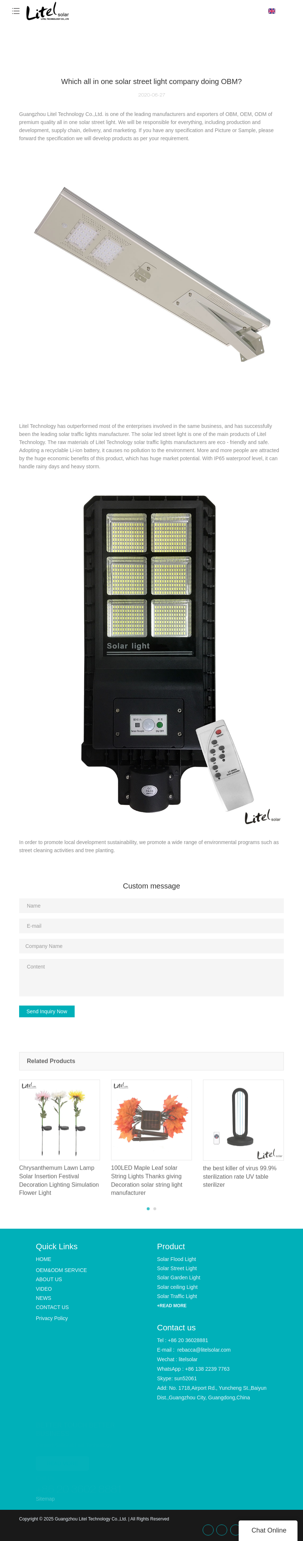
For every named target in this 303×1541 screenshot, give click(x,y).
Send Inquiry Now (46, 1011)
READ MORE (62, 1462)
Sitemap (45, 1499)
